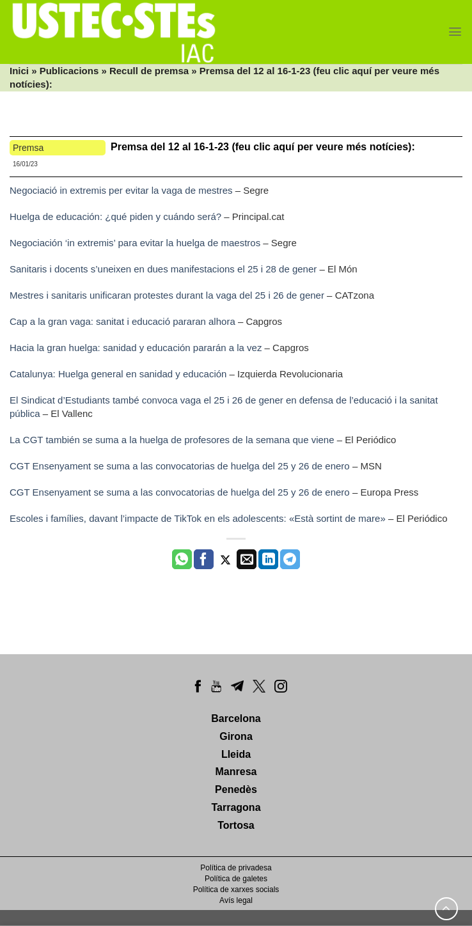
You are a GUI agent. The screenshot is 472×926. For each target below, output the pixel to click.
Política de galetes (236, 878)
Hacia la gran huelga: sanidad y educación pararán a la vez (136, 347)
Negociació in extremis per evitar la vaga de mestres (121, 190)
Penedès (236, 789)
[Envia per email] (246, 559)
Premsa (28, 148)
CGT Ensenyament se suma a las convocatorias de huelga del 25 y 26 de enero (180, 465)
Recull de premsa (149, 70)
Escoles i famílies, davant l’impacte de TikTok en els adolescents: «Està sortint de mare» (198, 518)
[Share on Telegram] (290, 559)
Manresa (236, 771)
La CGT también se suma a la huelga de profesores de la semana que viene (172, 439)
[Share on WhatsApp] (182, 559)
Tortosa (235, 825)
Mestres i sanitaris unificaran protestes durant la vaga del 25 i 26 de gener (167, 295)
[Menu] (455, 32)
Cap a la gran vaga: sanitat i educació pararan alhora (122, 321)
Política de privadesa (235, 867)
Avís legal (236, 900)
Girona (236, 736)
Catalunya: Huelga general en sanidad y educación (118, 373)
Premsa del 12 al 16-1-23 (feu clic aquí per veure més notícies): (263, 146)
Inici (19, 70)
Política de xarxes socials (236, 889)
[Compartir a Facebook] (204, 559)
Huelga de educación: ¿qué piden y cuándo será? (115, 216)
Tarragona (235, 807)
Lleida (236, 754)
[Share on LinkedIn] (268, 559)
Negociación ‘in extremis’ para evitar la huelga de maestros (135, 242)
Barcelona (235, 718)
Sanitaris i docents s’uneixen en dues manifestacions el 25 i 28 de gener (163, 268)
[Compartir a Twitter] (225, 559)
